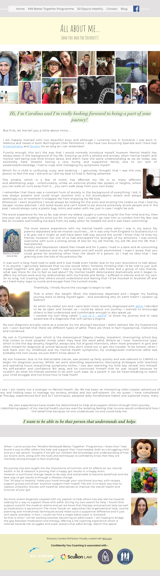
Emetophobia (13, 146)
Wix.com (107, 538)
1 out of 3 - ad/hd (93, 315)
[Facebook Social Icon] (136, 9)
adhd (139, 306)
